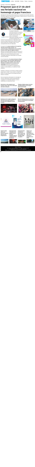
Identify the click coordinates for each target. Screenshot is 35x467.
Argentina (13, 4)
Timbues (25, 1)
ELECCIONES (17, 1)
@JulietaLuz (2, 37)
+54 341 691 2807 (26, 148)
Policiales (22, 1)
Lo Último (12, 1)
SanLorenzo (30, 1)
